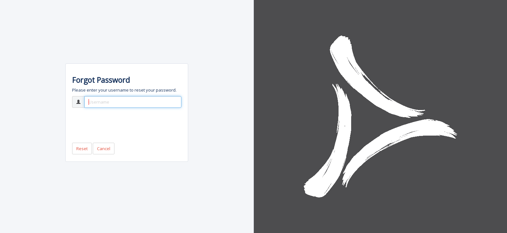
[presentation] (121, 125)
